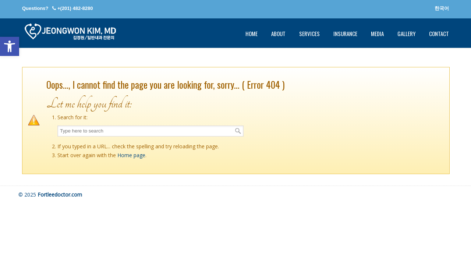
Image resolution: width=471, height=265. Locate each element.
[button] (9, 46)
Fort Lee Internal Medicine (70, 32)
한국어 (442, 8)
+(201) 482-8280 (75, 8)
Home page (131, 155)
